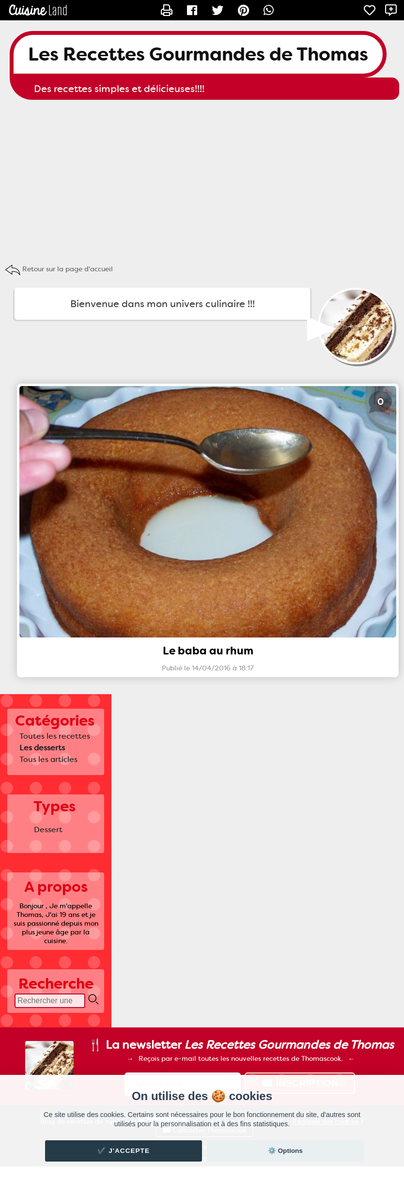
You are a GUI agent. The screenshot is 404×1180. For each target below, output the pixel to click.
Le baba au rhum (208, 651)
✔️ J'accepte (123, 1150)
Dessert (48, 829)
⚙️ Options (285, 1150)
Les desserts (42, 748)
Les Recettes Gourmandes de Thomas (198, 54)
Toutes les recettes (54, 736)
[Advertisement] (202, 177)
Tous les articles (48, 759)
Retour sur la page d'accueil (67, 268)
